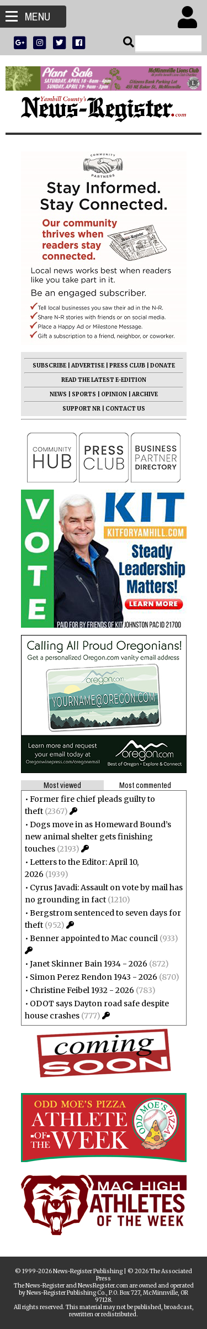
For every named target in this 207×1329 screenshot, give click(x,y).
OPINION (114, 394)
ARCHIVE (145, 394)
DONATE (162, 365)
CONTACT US (125, 408)
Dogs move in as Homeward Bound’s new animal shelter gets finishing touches (98, 837)
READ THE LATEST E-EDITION (103, 380)
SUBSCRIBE (49, 365)
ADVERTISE (87, 365)
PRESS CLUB (127, 365)
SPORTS (84, 394)
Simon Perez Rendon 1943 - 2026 (93, 977)
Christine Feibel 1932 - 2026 (82, 990)
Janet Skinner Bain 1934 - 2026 (88, 964)
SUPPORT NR (81, 408)
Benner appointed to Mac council (94, 938)
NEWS (58, 394)
